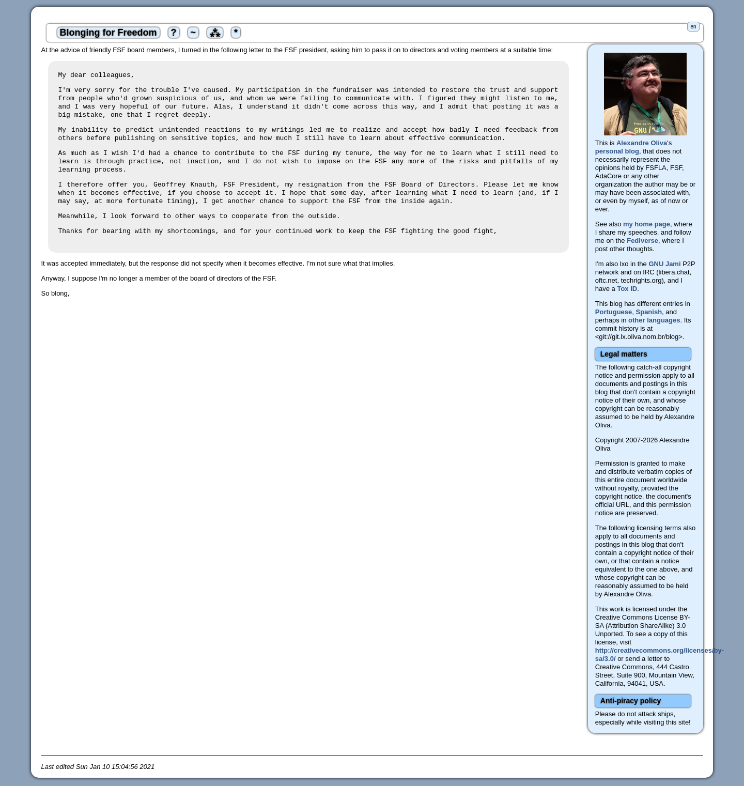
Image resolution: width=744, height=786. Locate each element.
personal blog (617, 151)
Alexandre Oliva (641, 143)
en (693, 26)
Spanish (649, 312)
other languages (654, 320)
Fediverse (642, 240)
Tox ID (627, 288)
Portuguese (613, 312)
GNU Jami (664, 264)
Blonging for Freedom (108, 32)
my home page (646, 224)
